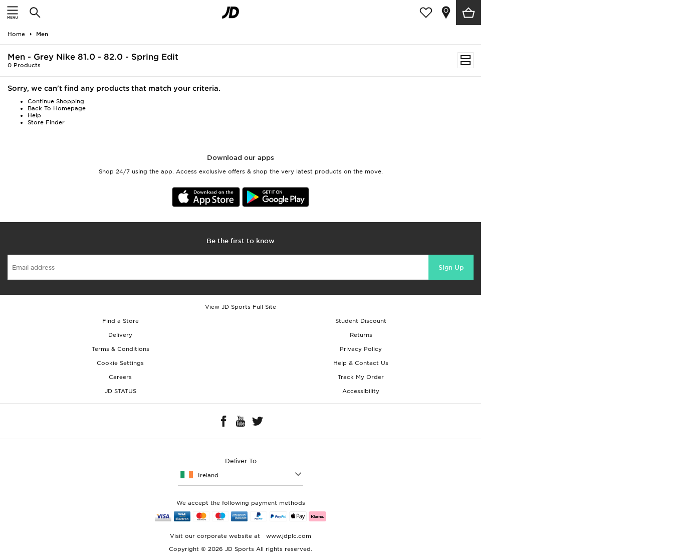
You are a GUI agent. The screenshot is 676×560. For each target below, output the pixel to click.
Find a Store (120, 320)
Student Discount (360, 320)
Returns (361, 334)
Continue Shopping (56, 101)
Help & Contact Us (360, 362)
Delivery (120, 334)
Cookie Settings (120, 362)
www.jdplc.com (287, 535)
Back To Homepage (57, 108)
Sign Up (451, 267)
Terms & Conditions (120, 348)
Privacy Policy (361, 348)
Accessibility (360, 391)
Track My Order (361, 377)
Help (34, 115)
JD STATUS (120, 391)
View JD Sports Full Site (240, 306)
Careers (120, 377)
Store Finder (46, 122)
